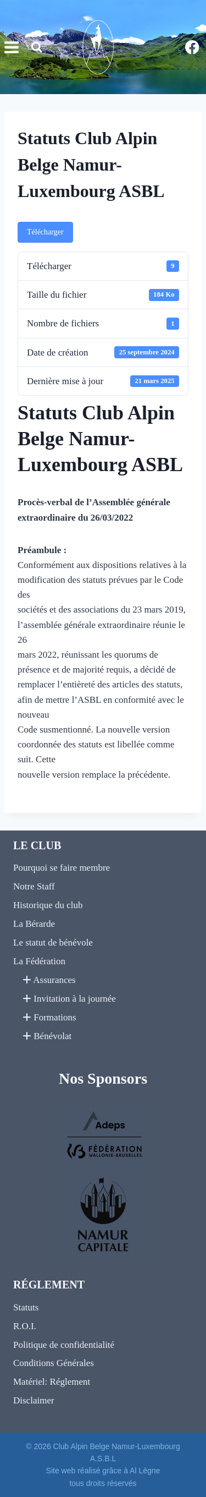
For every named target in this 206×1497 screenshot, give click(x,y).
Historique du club (48, 905)
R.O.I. (24, 1326)
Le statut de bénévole (53, 942)
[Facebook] (192, 47)
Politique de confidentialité (63, 1345)
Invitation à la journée (69, 998)
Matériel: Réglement (51, 1381)
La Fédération (39, 961)
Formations (49, 1017)
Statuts (25, 1307)
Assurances (49, 980)
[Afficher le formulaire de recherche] (37, 47)
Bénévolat (47, 1036)
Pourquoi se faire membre (61, 867)
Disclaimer (33, 1400)
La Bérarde (34, 924)
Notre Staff (34, 886)
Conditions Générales (53, 1363)
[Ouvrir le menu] (10, 48)
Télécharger (45, 232)
